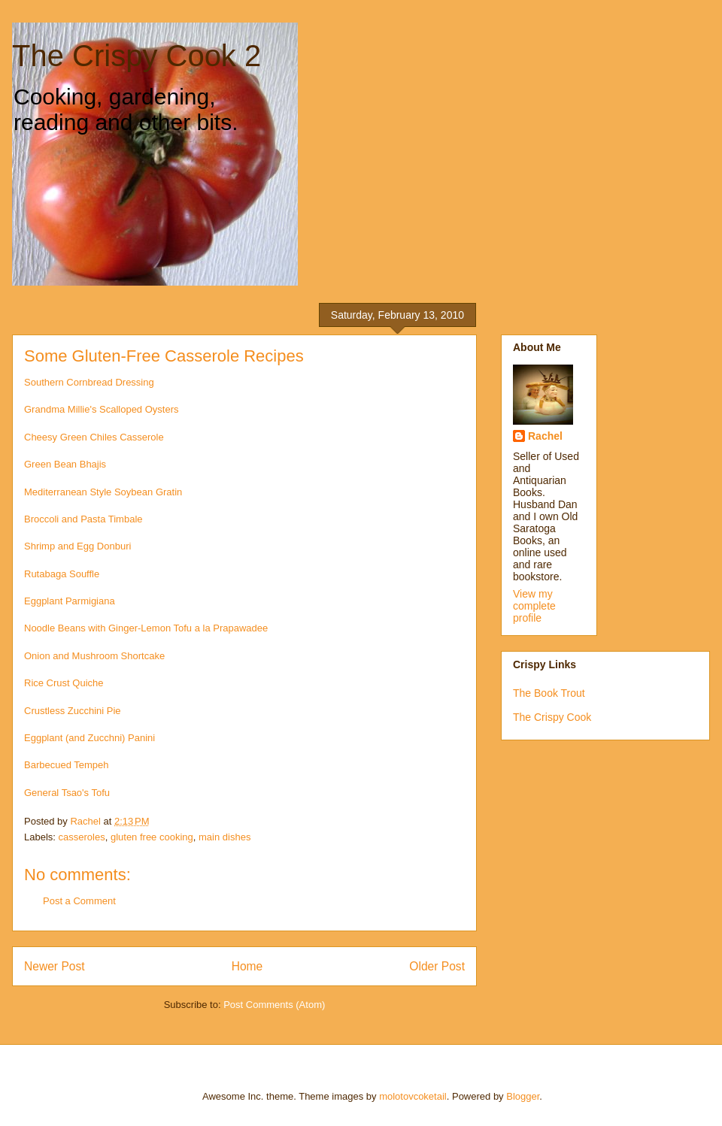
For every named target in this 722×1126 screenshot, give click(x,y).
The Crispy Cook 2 (136, 55)
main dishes (224, 837)
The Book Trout (549, 693)
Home (247, 966)
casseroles (82, 837)
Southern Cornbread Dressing (89, 382)
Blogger (522, 1096)
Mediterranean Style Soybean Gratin (104, 492)
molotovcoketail (413, 1096)
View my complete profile (534, 606)
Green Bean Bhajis (65, 464)
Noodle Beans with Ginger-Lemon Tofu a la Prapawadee (146, 628)
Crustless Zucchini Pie (72, 710)
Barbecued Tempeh (66, 764)
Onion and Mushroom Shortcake (94, 655)
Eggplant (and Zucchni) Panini (89, 737)
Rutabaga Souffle (61, 574)
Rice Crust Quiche (63, 683)
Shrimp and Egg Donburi (77, 546)
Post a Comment (79, 901)
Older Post (437, 966)
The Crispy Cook (552, 717)
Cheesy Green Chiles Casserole (94, 437)
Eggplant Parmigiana (69, 601)
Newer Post (54, 966)
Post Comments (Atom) (274, 1004)
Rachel (545, 436)
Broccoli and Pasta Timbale (83, 519)
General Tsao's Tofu (67, 792)
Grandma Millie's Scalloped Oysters (101, 409)
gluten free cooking (152, 837)
